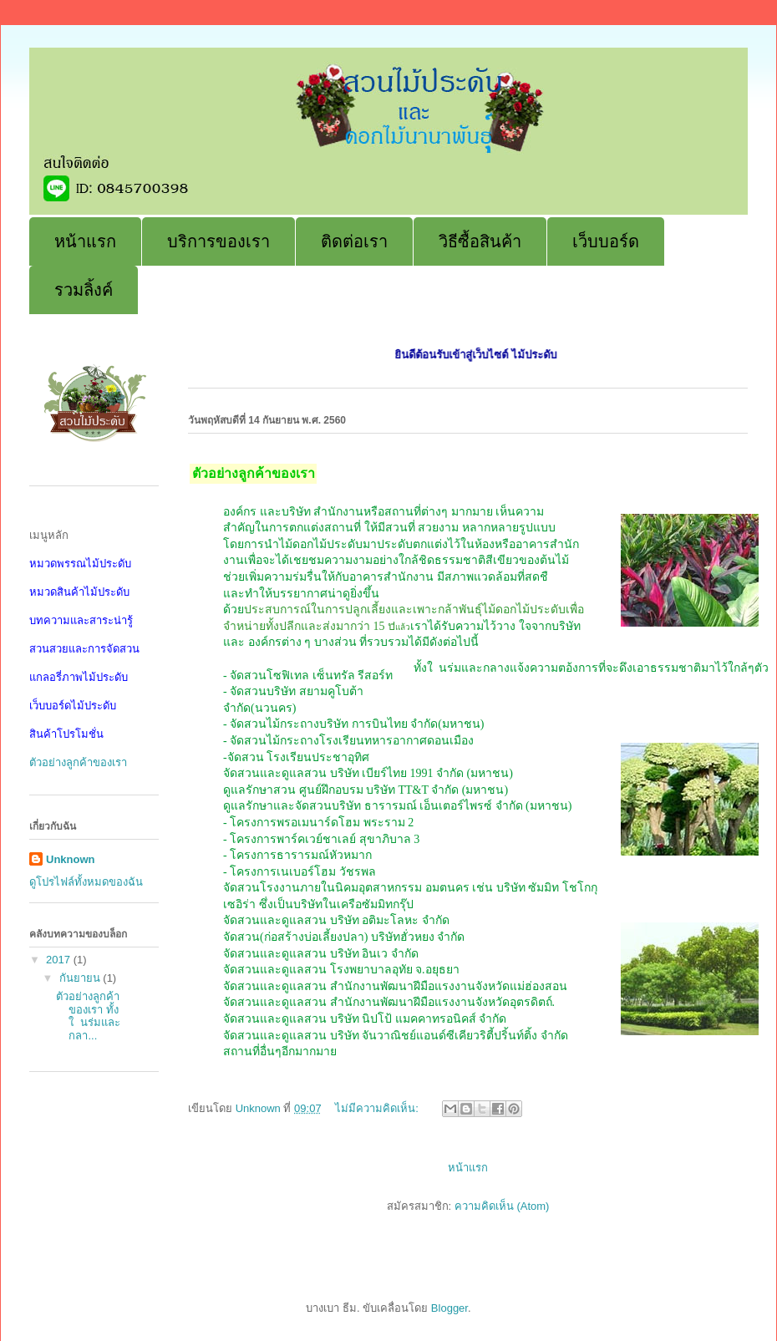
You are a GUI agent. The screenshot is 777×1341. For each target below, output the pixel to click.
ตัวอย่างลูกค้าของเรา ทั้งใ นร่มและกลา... (87, 1016)
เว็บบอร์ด (605, 241)
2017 (60, 959)
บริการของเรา (218, 241)
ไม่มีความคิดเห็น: (378, 1108)
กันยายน (81, 978)
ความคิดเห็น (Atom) (502, 1206)
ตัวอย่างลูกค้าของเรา (78, 762)
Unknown (70, 859)
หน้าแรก (85, 241)
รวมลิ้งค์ (83, 290)
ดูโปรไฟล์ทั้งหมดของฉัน (86, 882)
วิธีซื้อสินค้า (480, 241)
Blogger (449, 1308)
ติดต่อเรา (354, 241)
